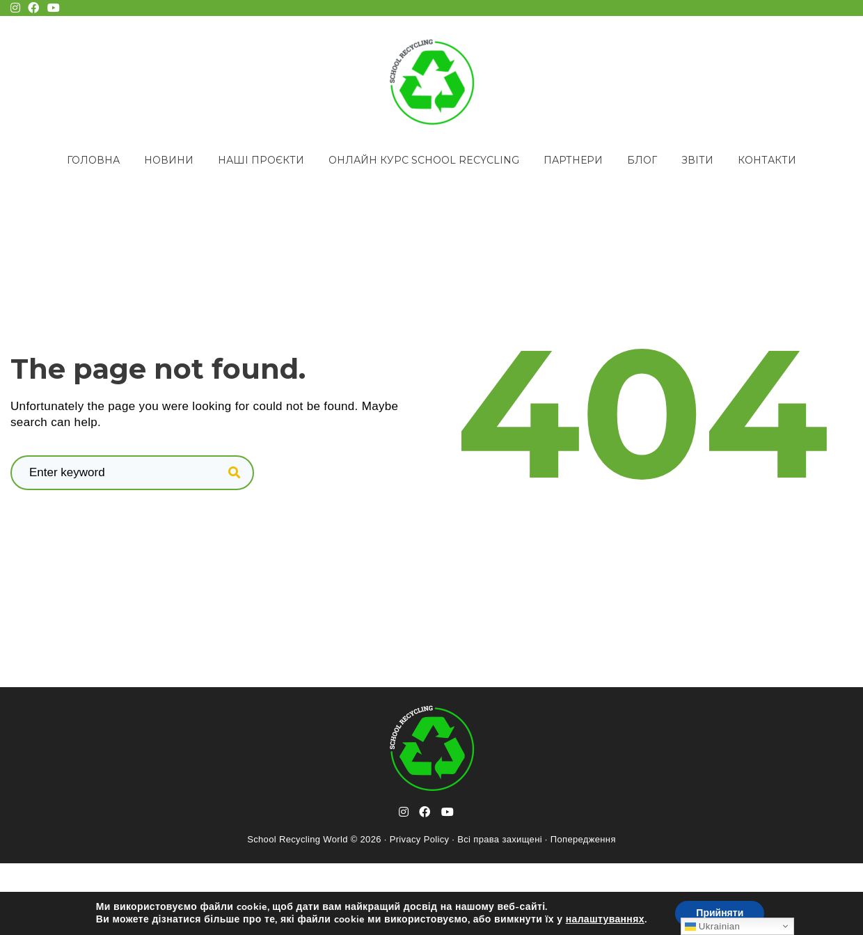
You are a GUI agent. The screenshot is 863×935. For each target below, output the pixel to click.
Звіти (697, 160)
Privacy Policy (420, 839)
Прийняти (719, 913)
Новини (168, 160)
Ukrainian (712, 926)
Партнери (573, 160)
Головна (93, 160)
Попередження (583, 839)
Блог (642, 160)
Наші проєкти (261, 160)
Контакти (767, 160)
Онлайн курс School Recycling (423, 160)
